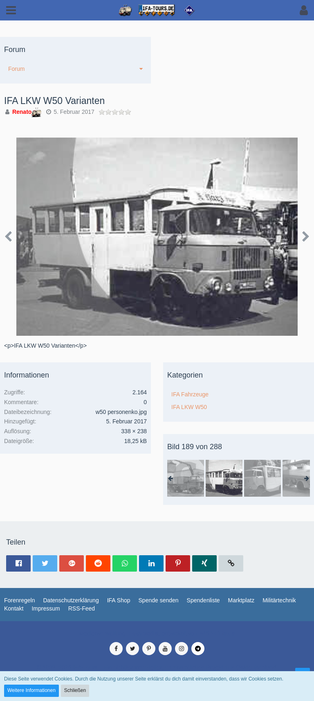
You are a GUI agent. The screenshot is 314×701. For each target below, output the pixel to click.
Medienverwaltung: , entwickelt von (157, 633)
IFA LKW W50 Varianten (54, 100)
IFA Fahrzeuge (190, 394)
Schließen (75, 690)
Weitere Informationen (31, 690)
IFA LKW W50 (189, 407)
